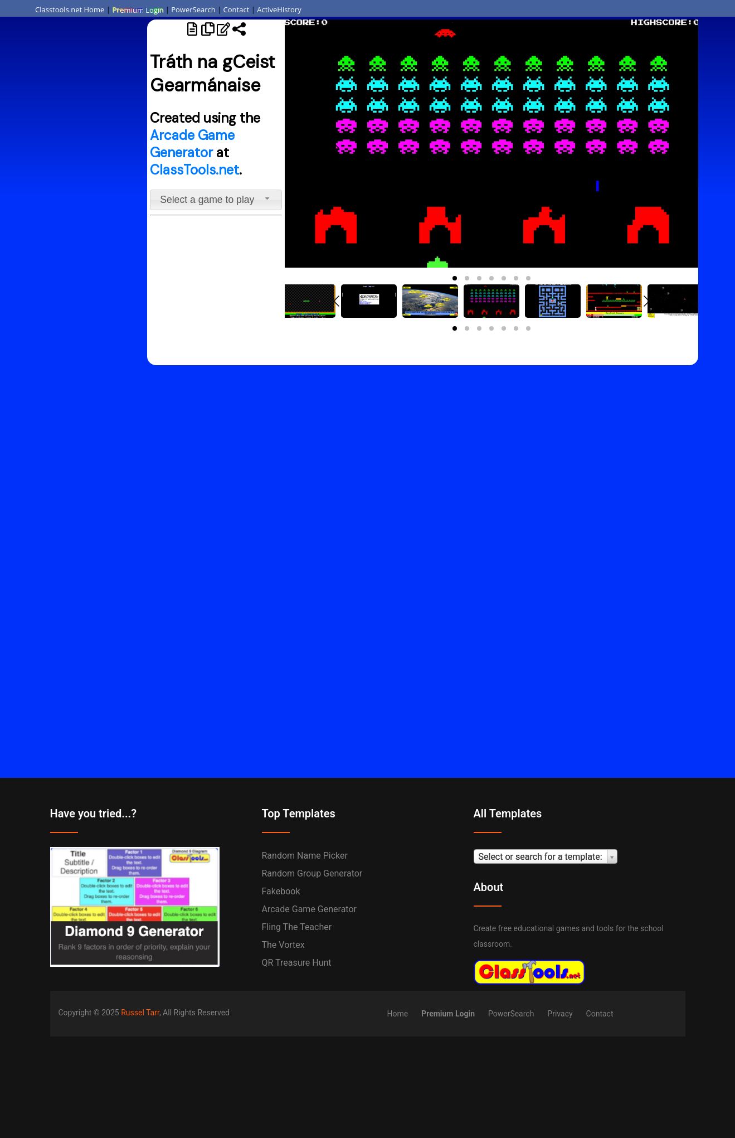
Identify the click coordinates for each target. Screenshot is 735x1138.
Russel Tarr (140, 1012)
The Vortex (283, 945)
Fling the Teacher (297, 927)
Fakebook (281, 891)
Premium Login (137, 9)
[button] (455, 278)
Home (397, 1013)
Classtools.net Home (69, 9)
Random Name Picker (305, 855)
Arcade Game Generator (192, 144)
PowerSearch (193, 9)
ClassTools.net (194, 169)
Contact (236, 9)
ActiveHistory (279, 9)
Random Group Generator (312, 873)
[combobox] (216, 200)
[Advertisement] (74, 192)
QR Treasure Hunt (297, 962)
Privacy (559, 1013)
